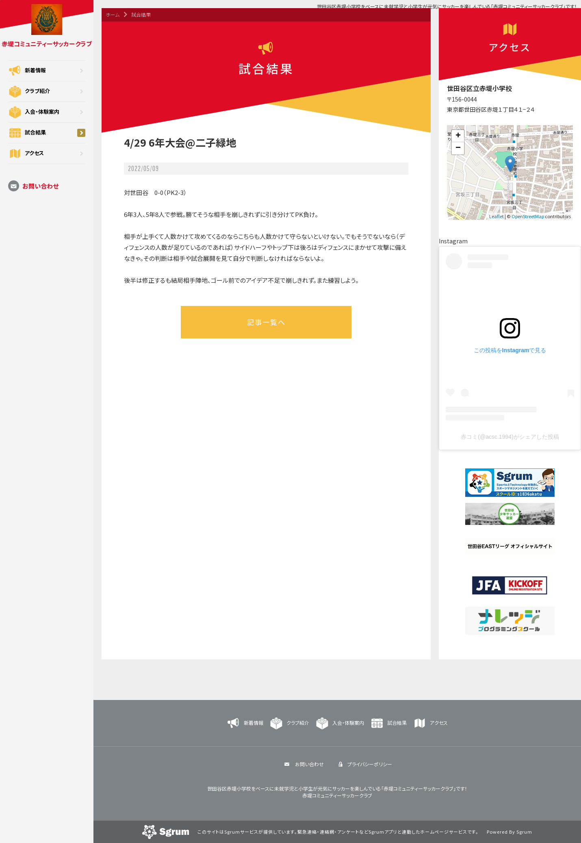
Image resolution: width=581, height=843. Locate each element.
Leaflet (496, 216)
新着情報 (46, 71)
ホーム (112, 14)
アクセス (46, 153)
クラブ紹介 (46, 91)
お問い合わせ (33, 186)
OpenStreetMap (528, 216)
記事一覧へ (266, 322)
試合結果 (46, 133)
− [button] (458, 148)
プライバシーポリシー (364, 764)
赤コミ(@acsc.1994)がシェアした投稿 (510, 436)
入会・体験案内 (46, 112)
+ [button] (458, 136)
